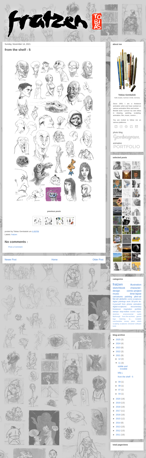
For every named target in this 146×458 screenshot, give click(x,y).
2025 (118, 339)
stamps (116, 312)
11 (119, 363)
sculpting (116, 324)
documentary (136, 307)
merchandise (117, 321)
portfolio (138, 309)
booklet (132, 311)
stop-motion (124, 312)
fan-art (116, 299)
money (126, 321)
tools (114, 326)
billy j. (120, 373)
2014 (118, 423)
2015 (118, 418)
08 (119, 386)
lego (114, 319)
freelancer (117, 309)
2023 (118, 347)
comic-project (134, 290)
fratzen (14, 234)
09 (119, 382)
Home (55, 259)
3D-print (134, 302)
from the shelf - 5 (125, 377)
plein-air (137, 296)
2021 (118, 355)
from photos (127, 304)
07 (119, 390)
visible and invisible (122, 367)
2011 (118, 434)
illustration (135, 284)
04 (119, 394)
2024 (118, 343)
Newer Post (10, 259)
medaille (138, 319)
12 (119, 359)
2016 (118, 414)
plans (133, 321)
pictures (123, 299)
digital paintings (119, 302)
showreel (131, 324)
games (138, 316)
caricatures (118, 296)
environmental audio (132, 314)
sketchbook (119, 288)
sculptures (123, 324)
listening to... (125, 319)
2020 (118, 399)
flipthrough (116, 316)
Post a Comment (15, 247)
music (116, 293)
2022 (118, 351)
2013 (118, 426)
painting (128, 296)
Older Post (98, 259)
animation (137, 304)
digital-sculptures (120, 307)
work (129, 302)
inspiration (128, 309)
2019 (118, 403)
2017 (118, 411)
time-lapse (135, 293)
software (138, 324)
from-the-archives (128, 316)
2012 (118, 430)
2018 (118, 407)
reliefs (139, 321)
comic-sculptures (134, 299)
